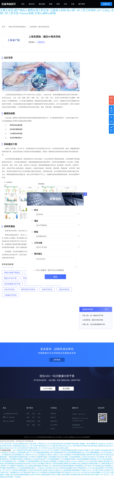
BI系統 (53, 428)
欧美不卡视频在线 (79, 468)
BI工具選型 (54, 425)
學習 (58, 4)
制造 (39, 425)
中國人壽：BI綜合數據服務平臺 (93, 324)
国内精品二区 (47, 466)
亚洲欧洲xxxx (29, 459)
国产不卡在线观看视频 (51, 459)
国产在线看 (95, 450)
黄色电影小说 (108, 461)
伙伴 (65, 4)
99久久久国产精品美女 (105, 459)
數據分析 (53, 417)
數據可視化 (54, 421)
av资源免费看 (21, 452)
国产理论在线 (86, 474)
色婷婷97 (57, 450)
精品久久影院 (52, 455)
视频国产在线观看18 (17, 466)
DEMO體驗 (47, 388)
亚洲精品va (43, 455)
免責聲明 (87, 437)
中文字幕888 (23, 472)
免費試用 (106, 4)
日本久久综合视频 (38, 463)
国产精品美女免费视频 (49, 461)
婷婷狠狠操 (10, 468)
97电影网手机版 (41, 457)
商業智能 (53, 413)
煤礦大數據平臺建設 (12, 272)
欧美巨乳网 (38, 459)
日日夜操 (32, 457)
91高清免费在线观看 (78, 455)
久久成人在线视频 (64, 455)
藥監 (33, 425)
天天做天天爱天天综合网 (101, 470)
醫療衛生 (29, 421)
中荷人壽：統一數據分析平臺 (92, 315)
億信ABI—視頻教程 (9, 421)
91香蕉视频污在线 (54, 457)
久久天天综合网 (106, 452)
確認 (55, 277)
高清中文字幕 (35, 474)
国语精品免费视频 (67, 466)
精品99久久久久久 (32, 455)
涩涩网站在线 (76, 474)
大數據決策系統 (10, 295)
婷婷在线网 (66, 474)
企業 (28, 425)
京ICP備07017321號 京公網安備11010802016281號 (70, 437)
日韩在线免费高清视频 (60, 463)
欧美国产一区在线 (14, 477)
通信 (33, 421)
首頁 (22, 4)
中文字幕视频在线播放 (68, 459)
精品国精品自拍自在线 (23, 463)
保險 (28, 417)
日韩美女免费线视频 (19, 470)
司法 (39, 417)
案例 (50, 4)
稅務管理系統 (47, 289)
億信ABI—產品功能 (9, 417)
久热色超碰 (104, 450)
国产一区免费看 (19, 461)
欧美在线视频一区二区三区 (100, 472)
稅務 (28, 413)
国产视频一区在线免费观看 (71, 457)
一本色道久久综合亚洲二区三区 (47, 468)
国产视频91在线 (74, 463)
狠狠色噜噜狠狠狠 (43, 452)
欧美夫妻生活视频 (96, 461)
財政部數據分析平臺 (12, 284)
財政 (33, 413)
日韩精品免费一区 (94, 463)
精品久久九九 (84, 461)
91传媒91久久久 (86, 470)
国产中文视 (104, 455)
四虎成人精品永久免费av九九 (53, 470)
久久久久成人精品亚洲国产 (95, 468)
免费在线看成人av (108, 463)
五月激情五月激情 (63, 461)
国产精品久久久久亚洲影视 (38, 472)
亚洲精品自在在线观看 (103, 466)
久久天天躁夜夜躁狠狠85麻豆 (25, 468)
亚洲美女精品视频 (65, 468)
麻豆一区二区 (31, 452)
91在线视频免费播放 (33, 461)
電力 (33, 417)
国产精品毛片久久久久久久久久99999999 (76, 472)
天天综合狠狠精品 (6, 461)
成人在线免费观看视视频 (73, 452)
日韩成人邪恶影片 (84, 450)
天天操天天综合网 (87, 457)
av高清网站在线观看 (16, 459)
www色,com (75, 461)
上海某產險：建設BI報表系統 (92, 320)
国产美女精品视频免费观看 (20, 474)
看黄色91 (48, 463)
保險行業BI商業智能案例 (17, 27)
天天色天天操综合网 (34, 470)
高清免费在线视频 (54, 472)
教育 (39, 421)
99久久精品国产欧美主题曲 (22, 450)
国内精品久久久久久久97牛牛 (43, 450)
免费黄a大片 (5, 466)
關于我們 (82, 4)
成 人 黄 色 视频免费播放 (91, 452)
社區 (72, 4)
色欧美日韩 (56, 466)
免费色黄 (84, 463)
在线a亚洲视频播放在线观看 (86, 459)
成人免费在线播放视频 (33, 466)
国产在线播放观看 (56, 452)
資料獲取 (57, 360)
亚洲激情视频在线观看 (69, 450)
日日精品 (12, 452)
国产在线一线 (90, 466)
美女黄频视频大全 (18, 455)
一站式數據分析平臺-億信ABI (10, 415)
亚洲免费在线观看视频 (72, 470)
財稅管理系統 (9, 289)
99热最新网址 (79, 466)
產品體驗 (66, 388)
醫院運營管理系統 (28, 289)
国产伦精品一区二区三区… (101, 474)
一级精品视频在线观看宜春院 (17, 457)
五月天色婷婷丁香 (101, 457)
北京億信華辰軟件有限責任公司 (46, 437)
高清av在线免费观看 (7, 463)
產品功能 (42, 4)
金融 (39, 413)
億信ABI (31, 4)
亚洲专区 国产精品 (93, 455)
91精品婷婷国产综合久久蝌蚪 (51, 474)
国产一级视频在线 (12, 472)
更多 (106, 309)
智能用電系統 (64, 289)
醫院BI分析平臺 (10, 278)
